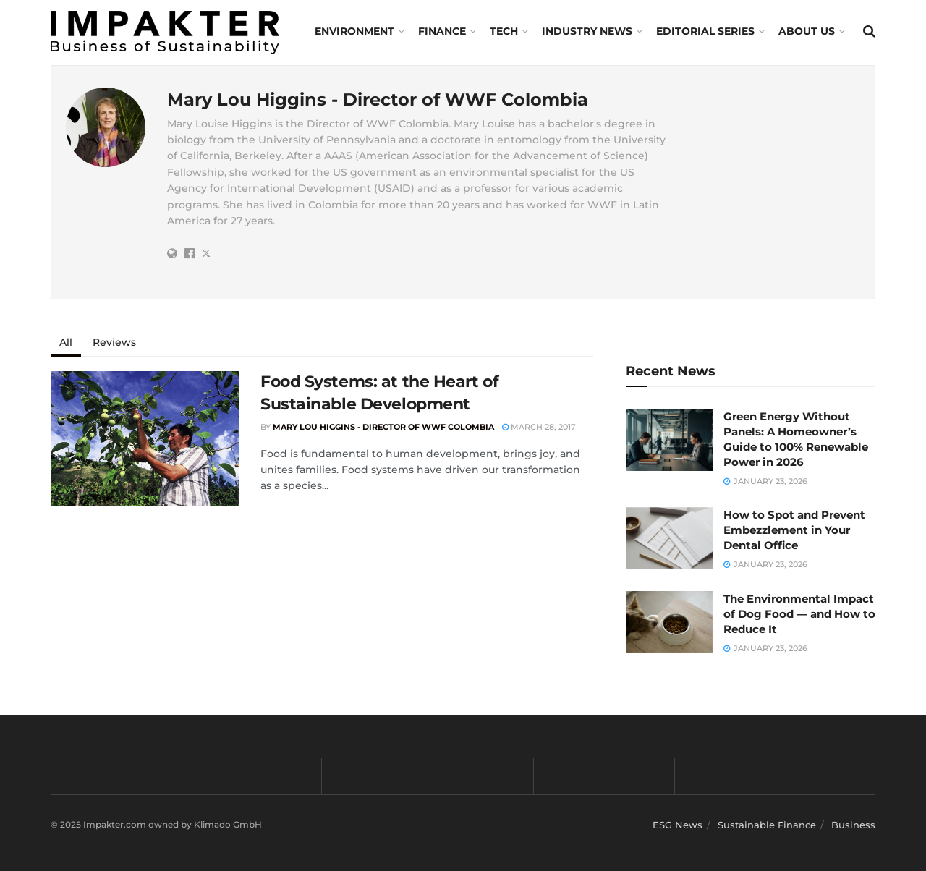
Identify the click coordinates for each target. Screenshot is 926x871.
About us (806, 31)
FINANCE (442, 31)
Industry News (587, 31)
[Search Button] (869, 31)
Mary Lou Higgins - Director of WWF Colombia (383, 427)
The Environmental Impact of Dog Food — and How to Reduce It (799, 614)
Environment (354, 31)
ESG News (677, 824)
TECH (504, 31)
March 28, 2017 (539, 427)
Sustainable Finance (767, 824)
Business (853, 824)
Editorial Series (705, 31)
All (65, 342)
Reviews (114, 342)
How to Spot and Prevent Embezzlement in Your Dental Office (794, 530)
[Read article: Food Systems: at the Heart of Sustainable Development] (145, 438)
